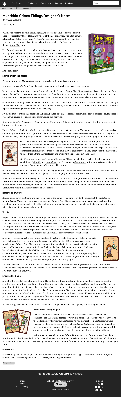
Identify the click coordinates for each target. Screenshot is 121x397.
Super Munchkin (41, 296)
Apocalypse (51, 162)
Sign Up (60, 384)
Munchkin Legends (34, 32)
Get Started (17, 3)
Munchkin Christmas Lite (79, 91)
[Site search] (106, 3)
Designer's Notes (8, 363)
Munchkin (15, 45)
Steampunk (80, 162)
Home (3, 8)
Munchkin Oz (41, 53)
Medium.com (56, 105)
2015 (18, 8)
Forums (58, 3)
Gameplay (45, 3)
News (11, 8)
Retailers (69, 3)
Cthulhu (37, 162)
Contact (22, 384)
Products (31, 3)
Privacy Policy (22, 386)
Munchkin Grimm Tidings (17, 184)
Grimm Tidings (41, 259)
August (26, 8)
